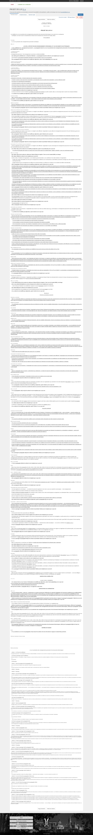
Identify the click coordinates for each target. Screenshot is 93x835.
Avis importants (46, 833)
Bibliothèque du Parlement (21, 824)
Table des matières (51, 19)
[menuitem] (73, 1)
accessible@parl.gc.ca (65, 12)
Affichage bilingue (71, 17)
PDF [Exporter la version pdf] (81, 17)
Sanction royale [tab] (32, 14)
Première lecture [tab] (14, 14)
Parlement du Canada (14, 0)
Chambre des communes (24, 4)
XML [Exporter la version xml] (77, 17)
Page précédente (41, 19)
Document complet (63, 17)
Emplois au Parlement (21, 827)
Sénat (12, 4)
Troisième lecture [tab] (23, 14)
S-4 (24, 9)
